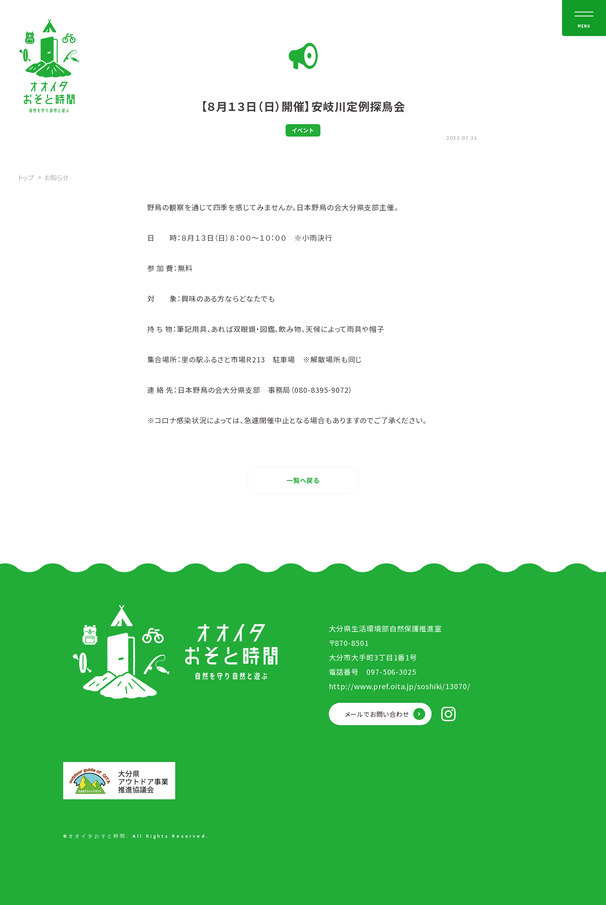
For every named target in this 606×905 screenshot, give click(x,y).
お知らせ (56, 177)
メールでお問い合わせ (377, 714)
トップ (26, 177)
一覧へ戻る (303, 480)
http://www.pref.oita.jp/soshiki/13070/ (399, 686)
